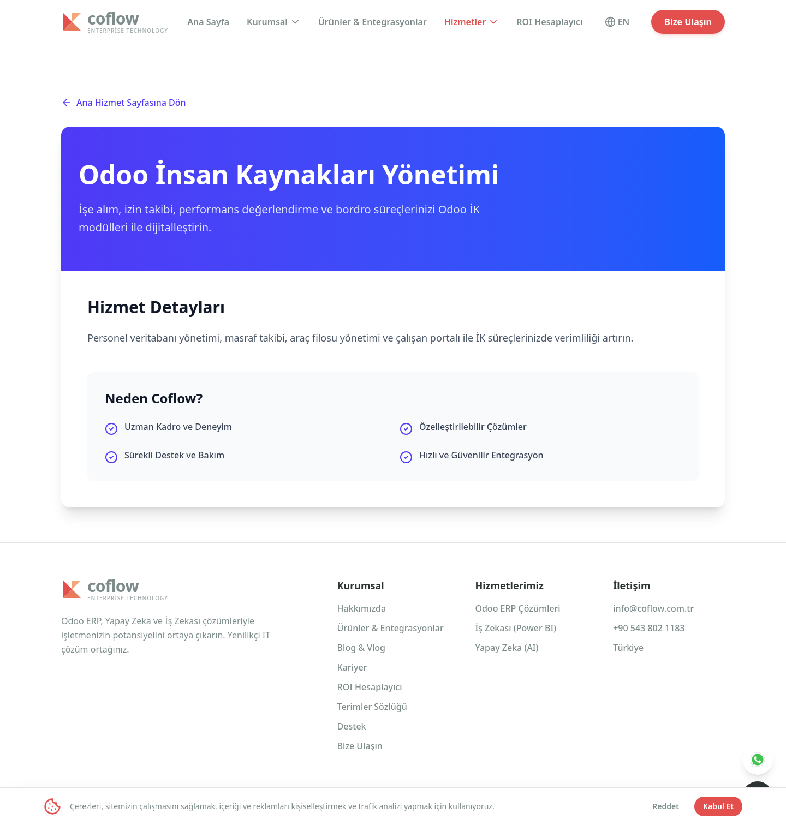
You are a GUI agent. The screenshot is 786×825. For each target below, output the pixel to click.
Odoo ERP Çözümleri (517, 608)
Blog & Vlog (361, 648)
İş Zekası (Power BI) (515, 628)
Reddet (665, 806)
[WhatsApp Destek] (757, 759)
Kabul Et (718, 806)
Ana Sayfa (208, 22)
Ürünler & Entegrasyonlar (372, 22)
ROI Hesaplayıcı (549, 22)
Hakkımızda (361, 608)
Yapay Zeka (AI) (506, 648)
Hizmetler (471, 22)
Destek (351, 726)
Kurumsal (274, 22)
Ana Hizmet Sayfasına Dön (123, 103)
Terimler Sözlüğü (372, 707)
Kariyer (352, 667)
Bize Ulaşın (688, 22)
